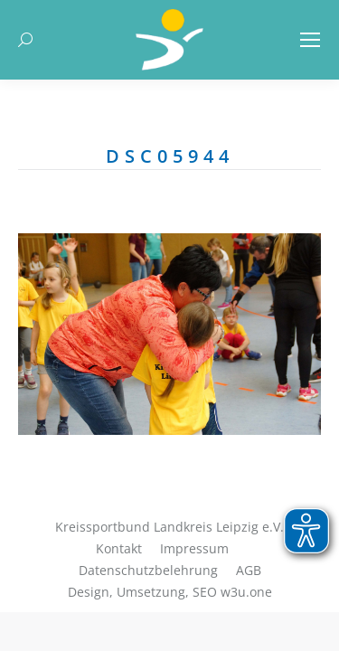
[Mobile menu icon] (310, 40)
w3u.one (246, 591)
